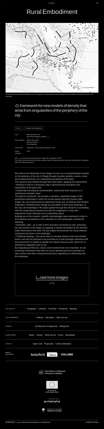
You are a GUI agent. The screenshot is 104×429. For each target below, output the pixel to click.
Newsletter (70, 335)
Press (60, 335)
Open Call (37, 344)
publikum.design (92, 422)
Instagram (31, 308)
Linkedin (42, 308)
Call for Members (63, 344)
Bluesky (73, 308)
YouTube (52, 308)
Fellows (40, 317)
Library (39, 335)
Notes (31, 335)
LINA (51, 3)
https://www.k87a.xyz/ (33, 134)
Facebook (63, 308)
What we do (50, 335)
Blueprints (64, 326)
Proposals (48, 344)
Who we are (61, 317)
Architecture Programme (46, 326)
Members (50, 317)
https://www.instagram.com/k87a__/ (38, 136)
